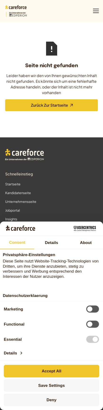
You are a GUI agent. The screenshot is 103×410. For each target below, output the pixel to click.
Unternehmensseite (20, 201)
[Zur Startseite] (16, 11)
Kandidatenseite (18, 193)
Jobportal (12, 210)
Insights (11, 219)
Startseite (13, 184)
